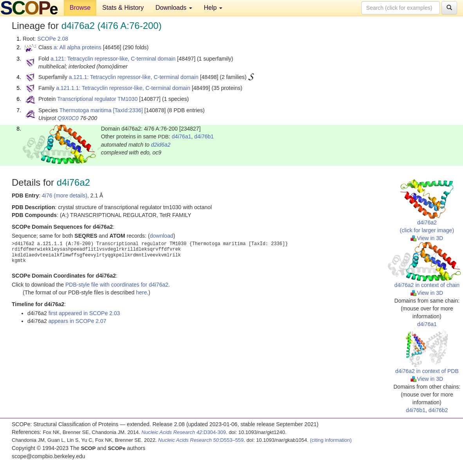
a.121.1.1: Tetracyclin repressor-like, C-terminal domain (123, 88)
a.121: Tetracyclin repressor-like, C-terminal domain (113, 59)
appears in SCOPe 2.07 (77, 321)
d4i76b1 (204, 136)
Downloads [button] (173, 7)
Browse (80, 7)
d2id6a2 (161, 145)
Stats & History (123, 7)
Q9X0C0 (68, 118)
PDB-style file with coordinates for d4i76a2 (116, 285)
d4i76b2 (438, 410)
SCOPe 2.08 (52, 39)
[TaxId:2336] (128, 110)
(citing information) (331, 440)
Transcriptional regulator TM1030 (97, 99)
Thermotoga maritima (85, 110)
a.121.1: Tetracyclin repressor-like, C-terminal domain (133, 77)
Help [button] (213, 7)
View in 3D (427, 238)
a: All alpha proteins (77, 47)
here (141, 292)
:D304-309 (184, 432)
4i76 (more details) (64, 195)
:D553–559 (201, 440)
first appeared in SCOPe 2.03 (84, 313)
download (161, 236)
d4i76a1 (181, 136)
